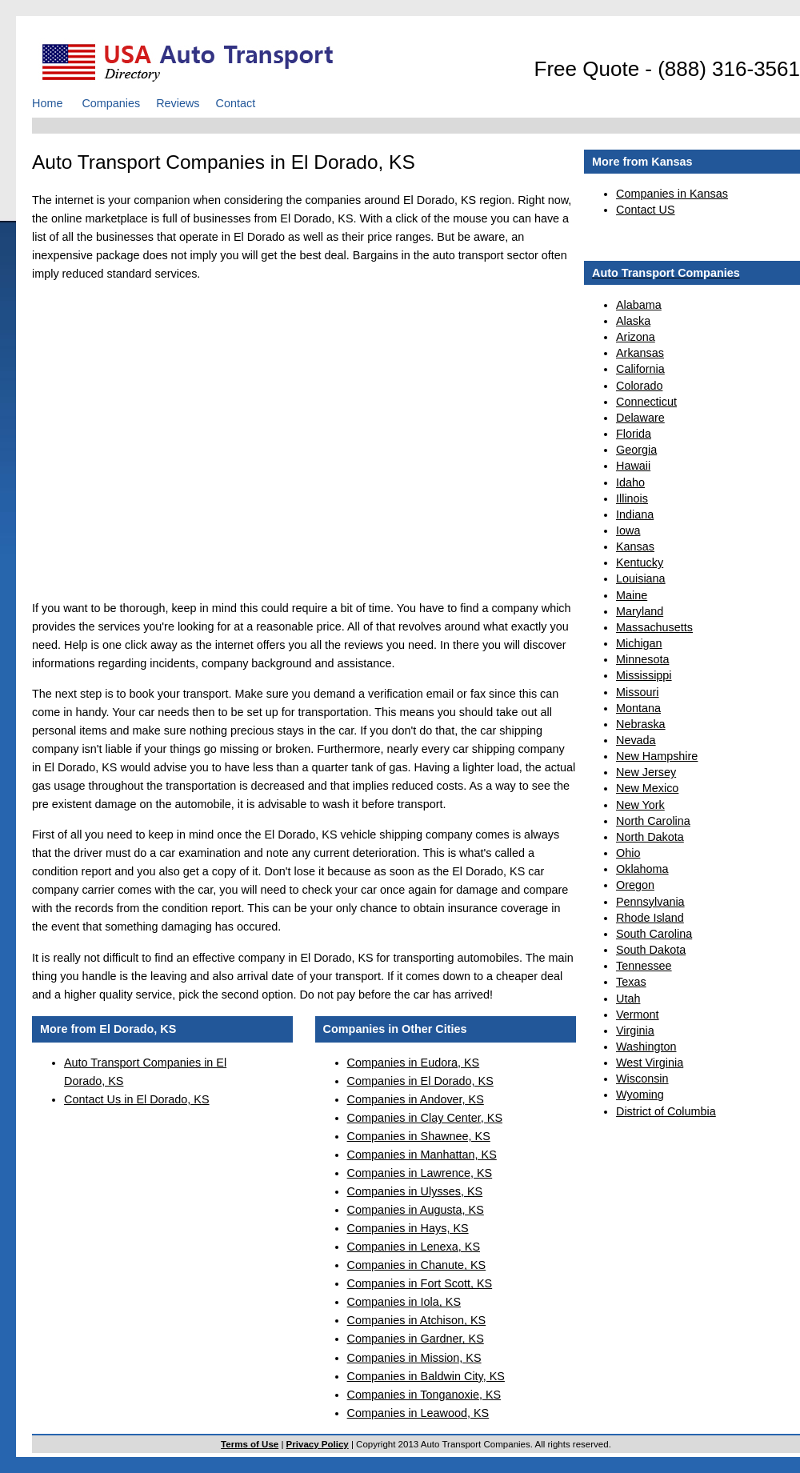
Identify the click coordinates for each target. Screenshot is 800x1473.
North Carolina (653, 821)
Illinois (632, 498)
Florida (633, 433)
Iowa (628, 530)
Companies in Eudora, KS (413, 1062)
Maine (631, 595)
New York (640, 805)
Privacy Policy (317, 1444)
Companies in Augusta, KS (415, 1209)
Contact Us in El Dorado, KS (137, 1099)
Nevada (636, 740)
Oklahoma (642, 869)
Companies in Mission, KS (414, 1357)
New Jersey (646, 772)
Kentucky (639, 562)
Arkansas (640, 352)
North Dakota (650, 837)
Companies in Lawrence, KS (420, 1173)
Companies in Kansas (672, 193)
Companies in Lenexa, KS (413, 1246)
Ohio (628, 853)
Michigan (639, 643)
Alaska (633, 320)
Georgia (636, 449)
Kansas (635, 546)
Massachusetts (654, 627)
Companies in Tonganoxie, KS (424, 1394)
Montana (638, 708)
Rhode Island (650, 917)
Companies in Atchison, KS (416, 1320)
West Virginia (649, 1062)
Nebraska (641, 724)
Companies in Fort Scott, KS (420, 1283)
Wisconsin (642, 1078)
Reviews (177, 103)
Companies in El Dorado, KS (420, 1081)
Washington (646, 1046)
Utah (628, 998)
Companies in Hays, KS (408, 1228)
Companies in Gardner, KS (415, 1338)
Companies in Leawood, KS (418, 1413)
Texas (631, 981)
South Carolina (654, 933)
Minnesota (642, 659)
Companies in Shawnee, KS (418, 1136)
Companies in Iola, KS (404, 1301)
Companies (111, 103)
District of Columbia (666, 1111)
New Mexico (647, 788)
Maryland (639, 611)
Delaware (640, 417)
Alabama (639, 304)
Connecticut (646, 401)
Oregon (635, 885)
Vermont (637, 1014)
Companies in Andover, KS (415, 1099)
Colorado (639, 385)
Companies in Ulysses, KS (415, 1191)
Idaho (630, 482)
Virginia (635, 1030)
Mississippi (644, 675)
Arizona (635, 336)
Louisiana (641, 578)
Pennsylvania (650, 901)
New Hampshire (657, 756)
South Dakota (651, 949)
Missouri (637, 692)
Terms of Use (249, 1444)
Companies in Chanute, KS (416, 1265)
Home (47, 103)
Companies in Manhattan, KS (422, 1154)
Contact (236, 103)
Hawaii (633, 465)
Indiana (635, 514)
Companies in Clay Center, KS (424, 1117)
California (640, 368)
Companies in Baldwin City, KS (426, 1376)
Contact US (645, 209)
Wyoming (640, 1094)
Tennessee (644, 965)
